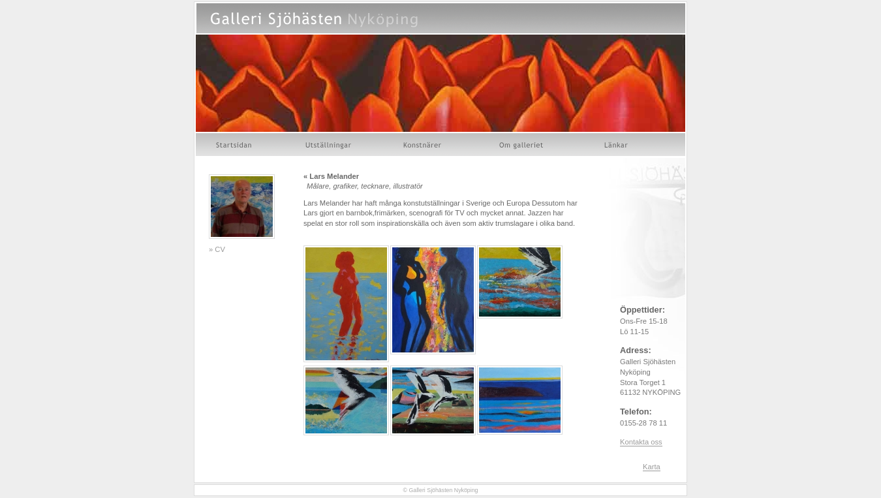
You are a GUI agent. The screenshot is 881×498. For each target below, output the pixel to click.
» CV (217, 249)
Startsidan (235, 144)
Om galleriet (523, 144)
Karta (651, 467)
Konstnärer (423, 144)
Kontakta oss (641, 442)
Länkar (616, 144)
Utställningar (328, 144)
